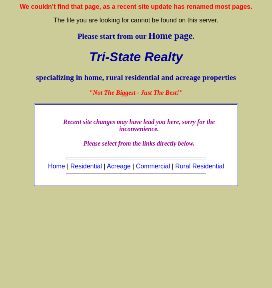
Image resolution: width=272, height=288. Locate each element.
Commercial (153, 166)
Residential (86, 166)
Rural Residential (199, 166)
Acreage (119, 166)
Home (56, 166)
